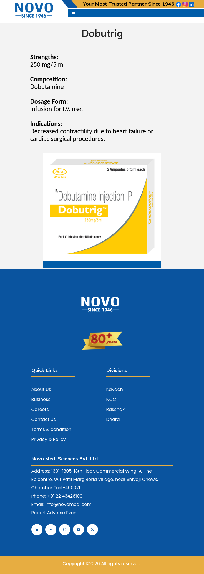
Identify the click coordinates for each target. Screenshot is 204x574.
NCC (111, 399)
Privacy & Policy (48, 439)
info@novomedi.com (69, 504)
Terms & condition (51, 429)
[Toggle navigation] (73, 13)
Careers (40, 409)
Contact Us (43, 419)
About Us (41, 389)
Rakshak (115, 409)
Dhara (113, 419)
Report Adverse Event (54, 513)
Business (41, 399)
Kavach (114, 389)
